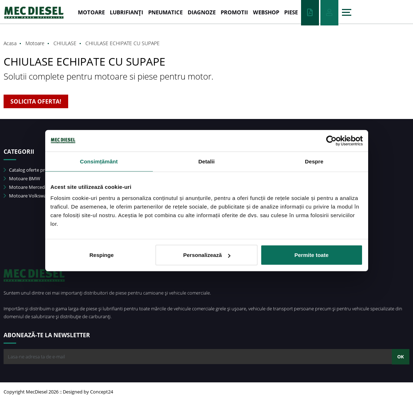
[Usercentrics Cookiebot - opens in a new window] (331, 140)
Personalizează (206, 255)
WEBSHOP (266, 12)
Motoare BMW (22, 178)
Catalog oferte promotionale (37, 170)
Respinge (101, 255)
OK (400, 356)
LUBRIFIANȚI (126, 12)
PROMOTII (234, 12)
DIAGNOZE (202, 12)
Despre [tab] (314, 161)
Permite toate (311, 255)
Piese (291, 12)
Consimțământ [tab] (99, 161)
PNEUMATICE (165, 12)
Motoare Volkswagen (29, 195)
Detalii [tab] (206, 161)
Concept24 (101, 391)
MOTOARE (91, 12)
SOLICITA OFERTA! (35, 101)
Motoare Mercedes (27, 187)
